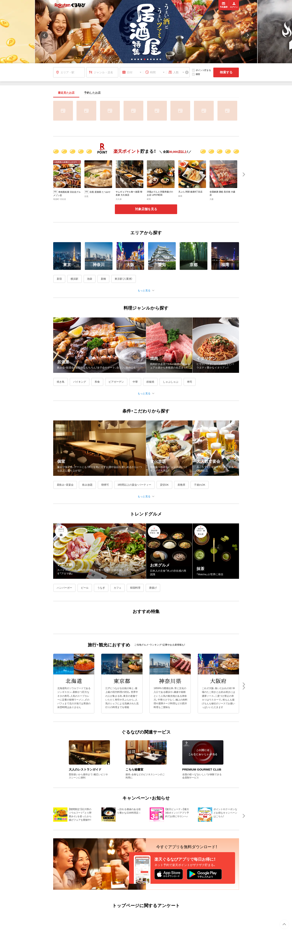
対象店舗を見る (146, 209)
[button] (132, 59)
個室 (196, 74)
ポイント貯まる (201, 70)
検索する (226, 72)
